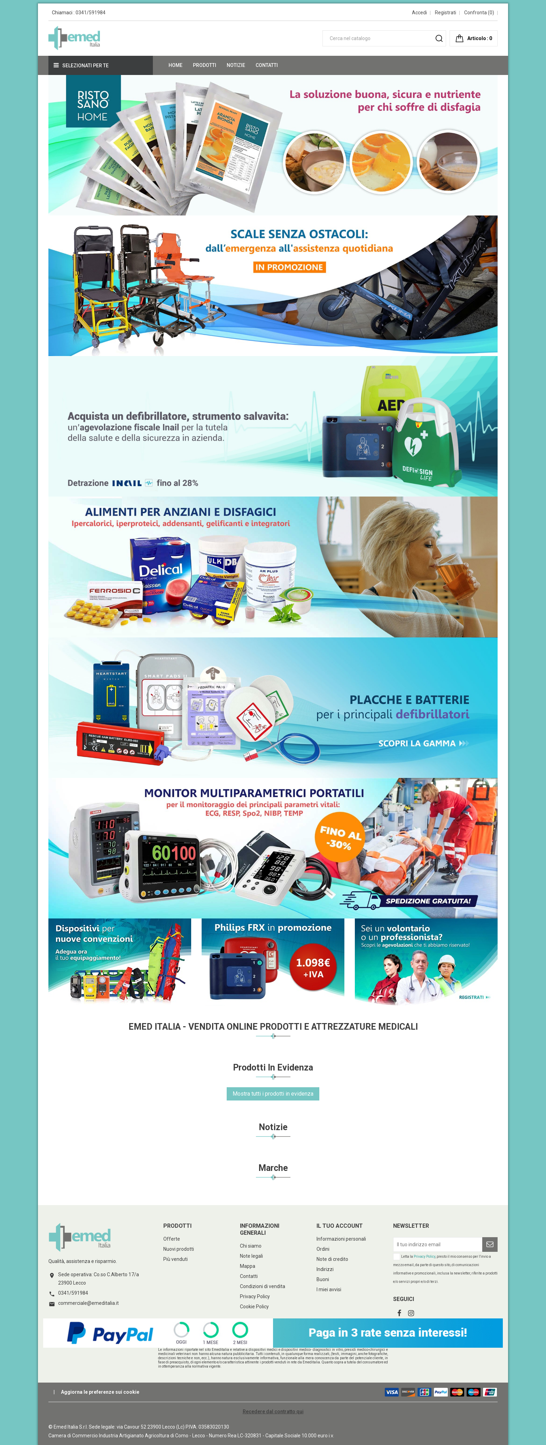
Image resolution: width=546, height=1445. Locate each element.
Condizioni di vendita (262, 1286)
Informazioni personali (341, 1239)
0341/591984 (91, 12)
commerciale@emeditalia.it (88, 1303)
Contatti (249, 1276)
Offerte (171, 1239)
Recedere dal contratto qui (273, 1411)
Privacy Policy (255, 1296)
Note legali (251, 1256)
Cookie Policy (254, 1306)
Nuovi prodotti (178, 1249)
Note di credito (332, 1259)
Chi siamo (251, 1246)
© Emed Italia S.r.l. (68, 1427)
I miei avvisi (329, 1289)
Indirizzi (325, 1269)
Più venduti (175, 1259)
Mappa (247, 1266)
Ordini (323, 1249)
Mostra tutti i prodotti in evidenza (273, 1093)
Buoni (323, 1279)
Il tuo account (340, 1226)
